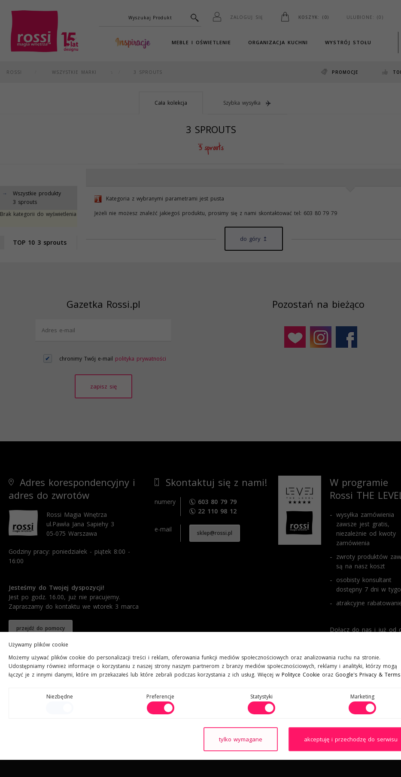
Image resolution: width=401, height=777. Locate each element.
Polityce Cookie (301, 674)
